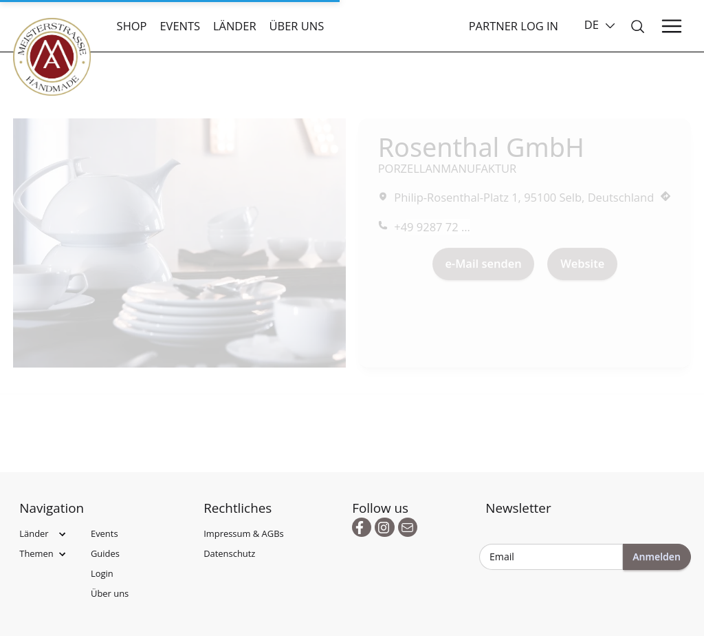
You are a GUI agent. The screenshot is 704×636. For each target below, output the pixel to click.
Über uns (297, 26)
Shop (132, 26)
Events (180, 26)
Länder (234, 26)
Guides (105, 553)
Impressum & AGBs (244, 533)
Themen (36, 553)
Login (102, 573)
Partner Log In (513, 26)
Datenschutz (229, 553)
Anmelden (656, 556)
